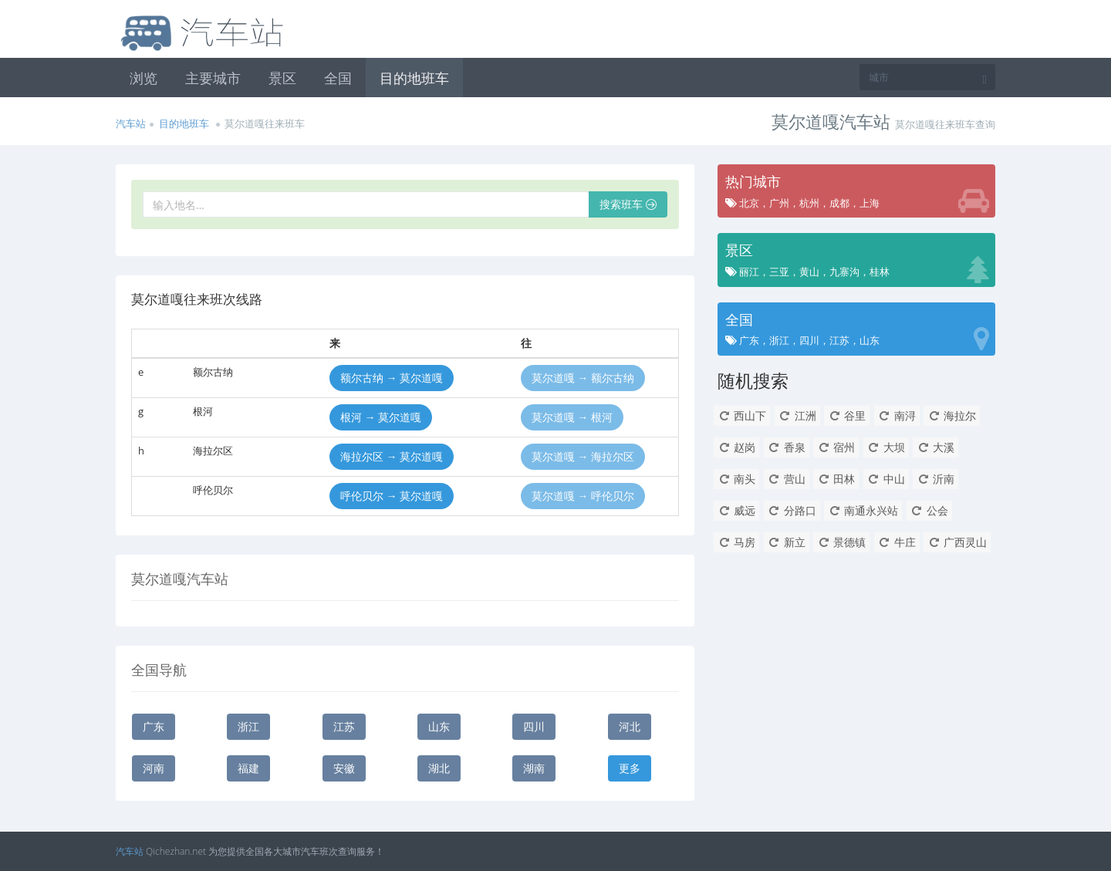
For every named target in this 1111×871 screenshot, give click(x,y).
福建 (248, 768)
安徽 (344, 768)
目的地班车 (414, 78)
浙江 (248, 726)
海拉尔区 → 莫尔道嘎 (391, 456)
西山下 (742, 415)
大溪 (935, 447)
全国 (338, 78)
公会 (929, 510)
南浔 (897, 415)
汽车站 (131, 123)
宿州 (836, 447)
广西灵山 (957, 542)
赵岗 (736, 447)
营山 (786, 478)
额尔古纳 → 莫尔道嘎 (391, 377)
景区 (282, 78)
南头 (736, 478)
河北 (629, 726)
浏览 (143, 78)
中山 (886, 478)
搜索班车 (628, 204)
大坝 (886, 447)
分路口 (792, 510)
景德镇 (841, 542)
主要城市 (213, 78)
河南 (153, 768)
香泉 (786, 447)
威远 (736, 510)
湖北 (439, 768)
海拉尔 (951, 415)
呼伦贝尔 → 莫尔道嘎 (391, 495)
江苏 (344, 726)
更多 (629, 768)
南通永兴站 (863, 510)
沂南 (935, 478)
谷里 (847, 415)
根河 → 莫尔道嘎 (380, 417)
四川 (534, 726)
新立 (786, 542)
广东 (153, 726)
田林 (836, 478)
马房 (736, 542)
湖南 (534, 768)
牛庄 (897, 542)
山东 (439, 726)
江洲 (797, 415)
